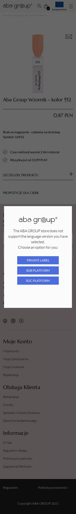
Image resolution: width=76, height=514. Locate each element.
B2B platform (38, 270)
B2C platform (38, 280)
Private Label (38, 260)
